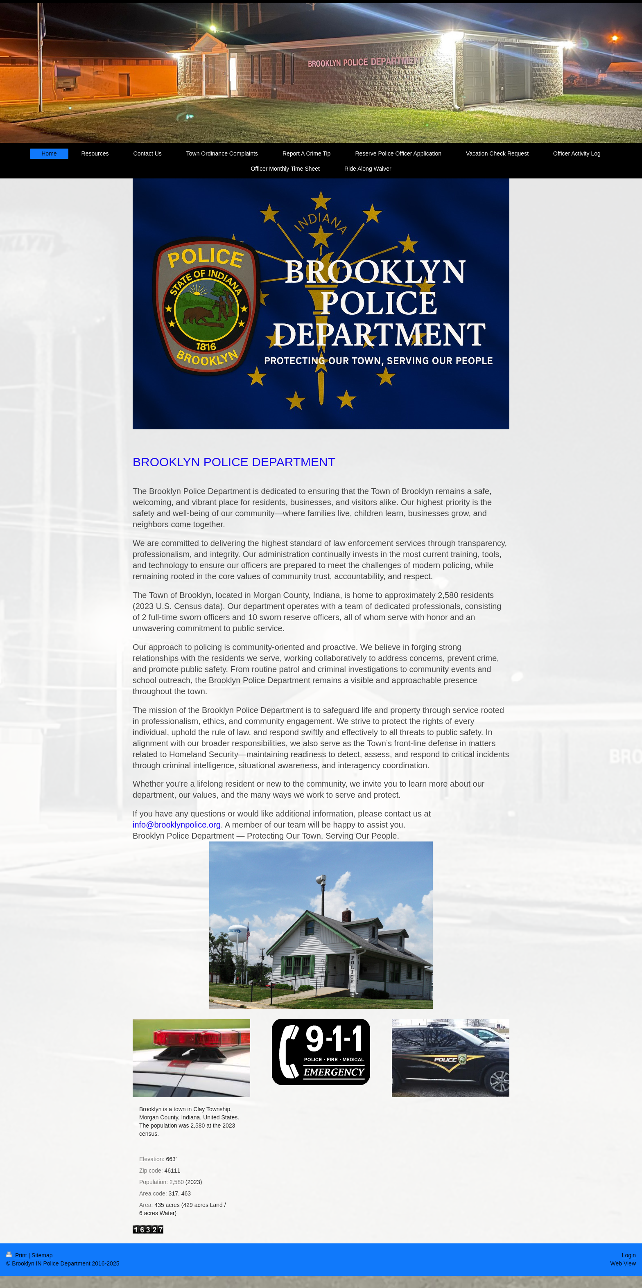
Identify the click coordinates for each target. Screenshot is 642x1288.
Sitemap (42, 1255)
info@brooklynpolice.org (177, 824)
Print (17, 1255)
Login (629, 1255)
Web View (623, 1263)
